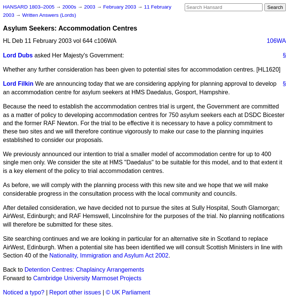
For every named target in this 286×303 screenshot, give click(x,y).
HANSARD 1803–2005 (28, 7)
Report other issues (75, 292)
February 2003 (120, 7)
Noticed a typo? (23, 292)
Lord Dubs (18, 55)
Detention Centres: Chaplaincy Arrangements (84, 269)
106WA (276, 41)
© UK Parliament (128, 292)
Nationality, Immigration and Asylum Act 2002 (109, 255)
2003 (90, 7)
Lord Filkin (18, 84)
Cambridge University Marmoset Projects (87, 278)
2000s (69, 7)
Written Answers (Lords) (49, 15)
